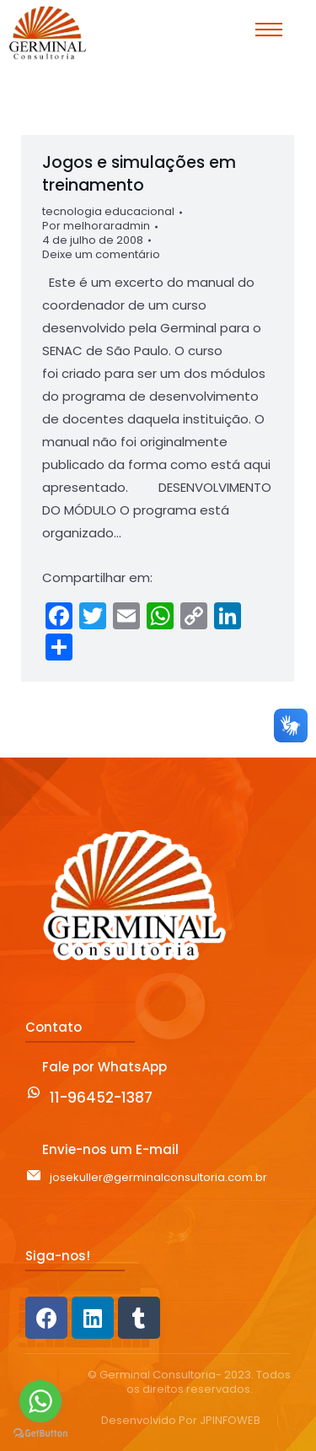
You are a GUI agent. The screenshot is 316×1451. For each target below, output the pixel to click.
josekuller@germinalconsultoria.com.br (158, 1177)
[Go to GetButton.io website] (40, 1433)
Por (96, 226)
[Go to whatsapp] (40, 1401)
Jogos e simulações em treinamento (139, 174)
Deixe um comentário (101, 255)
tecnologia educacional (108, 211)
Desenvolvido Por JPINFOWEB (180, 1421)
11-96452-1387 (101, 1097)
